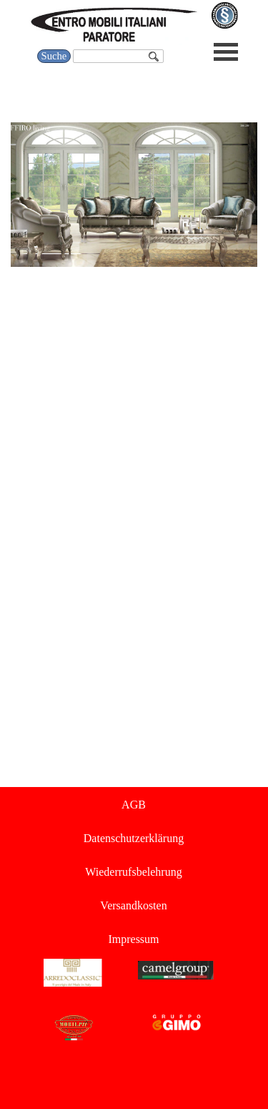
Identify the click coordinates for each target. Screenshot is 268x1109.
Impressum (133, 939)
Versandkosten (133, 905)
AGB (133, 804)
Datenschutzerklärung (134, 838)
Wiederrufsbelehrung (133, 872)
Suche (54, 56)
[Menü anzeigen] (226, 52)
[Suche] (118, 56)
